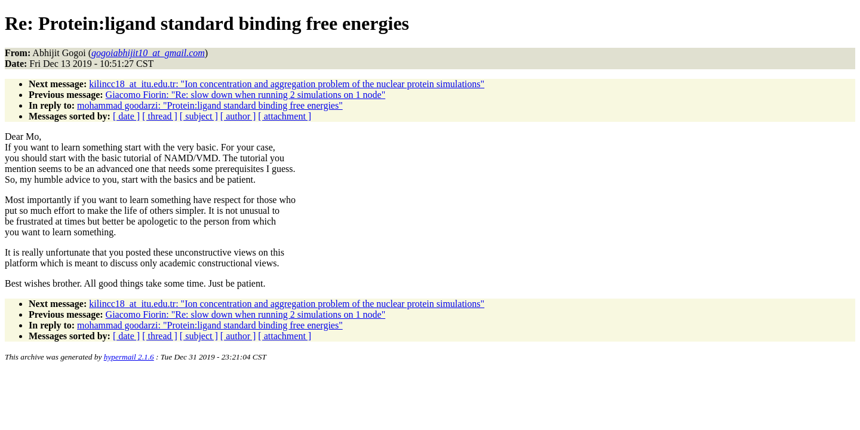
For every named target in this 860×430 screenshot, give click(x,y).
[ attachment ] (284, 116)
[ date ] (126, 116)
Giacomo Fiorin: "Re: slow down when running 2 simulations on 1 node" (246, 95)
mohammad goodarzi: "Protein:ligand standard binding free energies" (210, 105)
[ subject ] (199, 116)
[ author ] (238, 116)
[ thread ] (159, 116)
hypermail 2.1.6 (129, 356)
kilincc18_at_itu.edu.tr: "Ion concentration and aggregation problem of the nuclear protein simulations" (286, 84)
